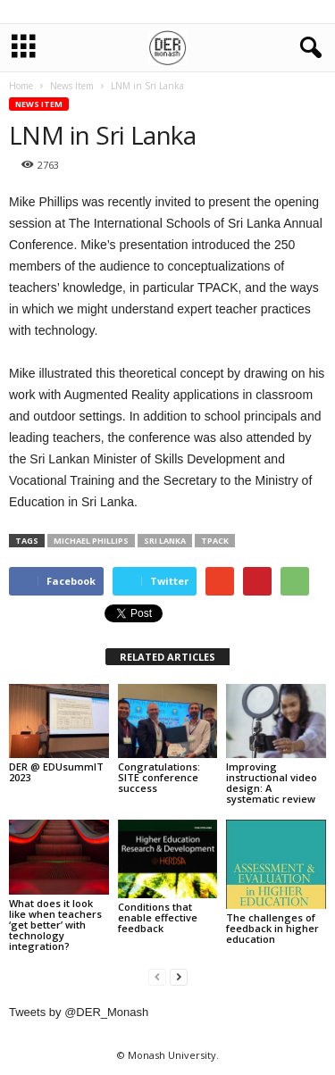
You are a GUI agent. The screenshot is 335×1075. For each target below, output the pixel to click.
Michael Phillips (91, 540)
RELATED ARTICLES (167, 656)
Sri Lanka (165, 540)
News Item (39, 104)
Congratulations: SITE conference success (159, 777)
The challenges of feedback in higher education (272, 928)
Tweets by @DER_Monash (78, 1012)
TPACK (215, 540)
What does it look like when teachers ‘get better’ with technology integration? (55, 924)
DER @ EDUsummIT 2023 (56, 772)
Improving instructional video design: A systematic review (271, 782)
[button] (307, 48)
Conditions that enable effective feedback (157, 917)
